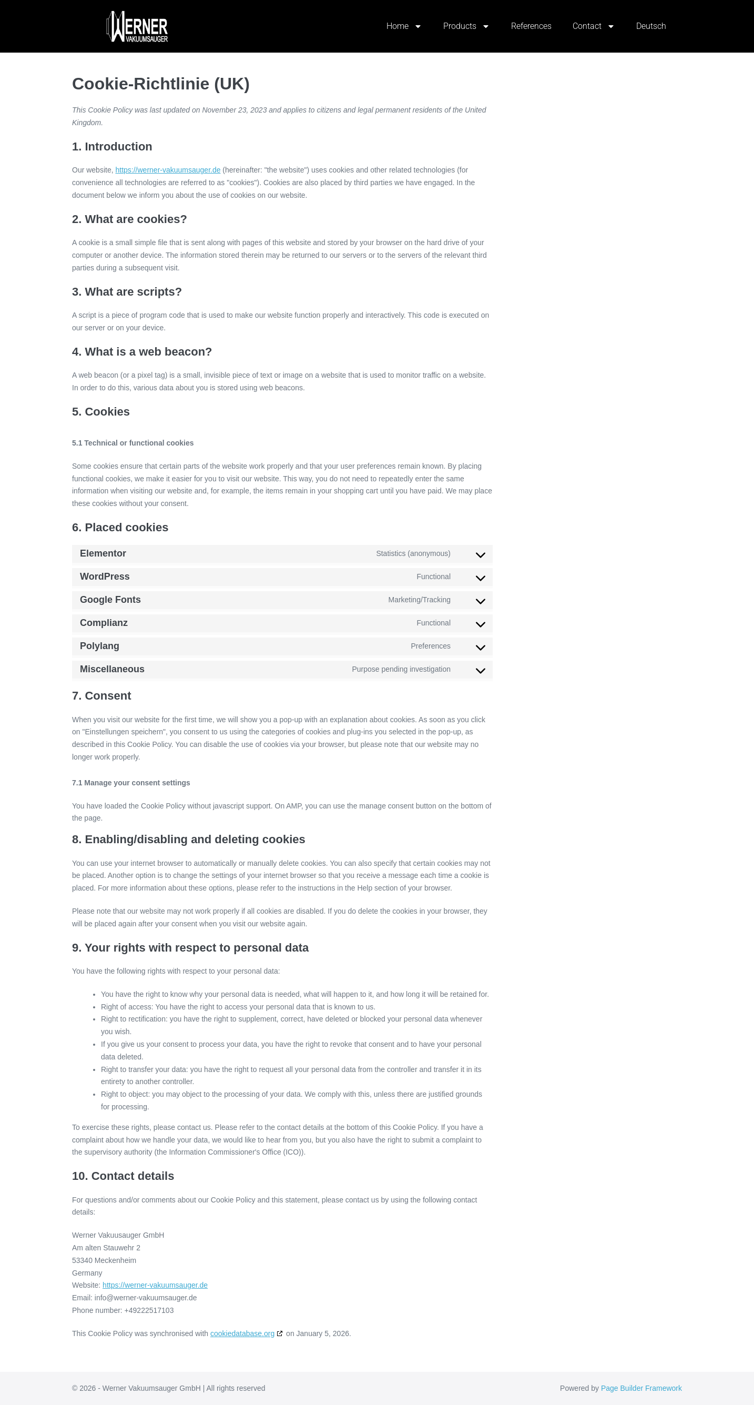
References (531, 26)
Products (466, 26)
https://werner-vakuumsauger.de (167, 170)
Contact (594, 26)
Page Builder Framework (641, 1388)
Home (404, 26)
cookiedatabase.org (242, 1333)
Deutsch (651, 26)
